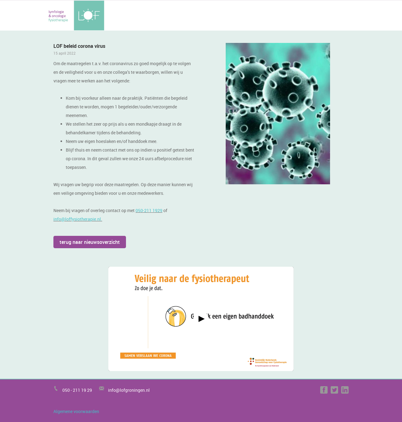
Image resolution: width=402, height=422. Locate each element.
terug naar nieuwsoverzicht (90, 242)
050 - (67, 390)
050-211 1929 (149, 210)
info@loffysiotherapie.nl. (77, 219)
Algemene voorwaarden (76, 411)
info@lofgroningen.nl (129, 390)
